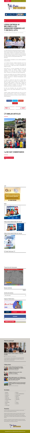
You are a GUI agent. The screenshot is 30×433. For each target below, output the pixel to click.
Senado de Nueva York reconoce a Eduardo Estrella (13, 354)
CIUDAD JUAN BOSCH (19, 393)
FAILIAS (17, 396)
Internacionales (8, 399)
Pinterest (15, 103)
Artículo (16, 392)
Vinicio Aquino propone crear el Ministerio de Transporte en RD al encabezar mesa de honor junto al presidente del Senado (17, 378)
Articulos (7, 393)
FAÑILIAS (17, 398)
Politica (16, 402)
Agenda (6, 392)
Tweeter (15, 100)
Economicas (17, 395)
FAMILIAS (7, 398)
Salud (6, 403)
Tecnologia (7, 405)
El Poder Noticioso (15, 431)
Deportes (7, 395)
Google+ (21, 100)
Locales (6, 400)
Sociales (17, 403)
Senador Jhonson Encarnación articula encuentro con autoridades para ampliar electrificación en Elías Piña (16, 367)
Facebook (9, 100)
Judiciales (17, 399)
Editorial (6, 396)
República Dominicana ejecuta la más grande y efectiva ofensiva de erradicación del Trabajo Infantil (17, 383)
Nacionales (7, 402)
